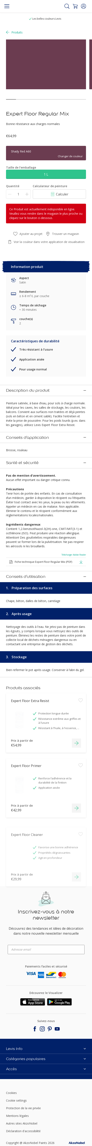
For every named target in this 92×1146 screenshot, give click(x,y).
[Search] (66, 6)
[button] (83, 6)
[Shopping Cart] (75, 6)
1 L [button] (46, 174)
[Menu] (6, 6)
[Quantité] (18, 194)
